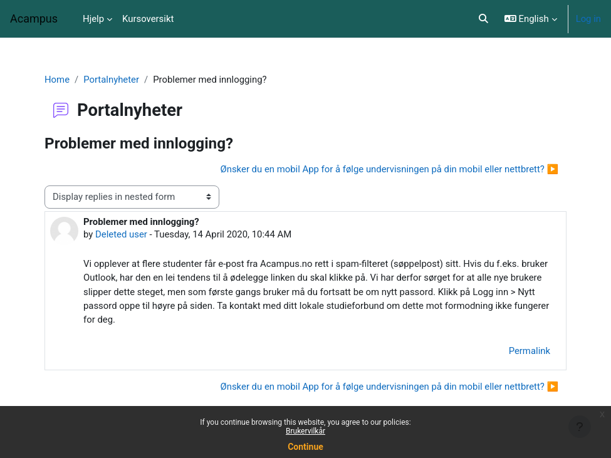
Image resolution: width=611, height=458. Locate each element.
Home (57, 79)
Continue (305, 447)
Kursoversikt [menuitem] (148, 18)
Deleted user (121, 234)
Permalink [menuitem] (529, 351)
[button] (483, 19)
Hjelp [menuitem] (93, 18)
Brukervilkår (305, 431)
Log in (588, 18)
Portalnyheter (111, 79)
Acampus (34, 18)
